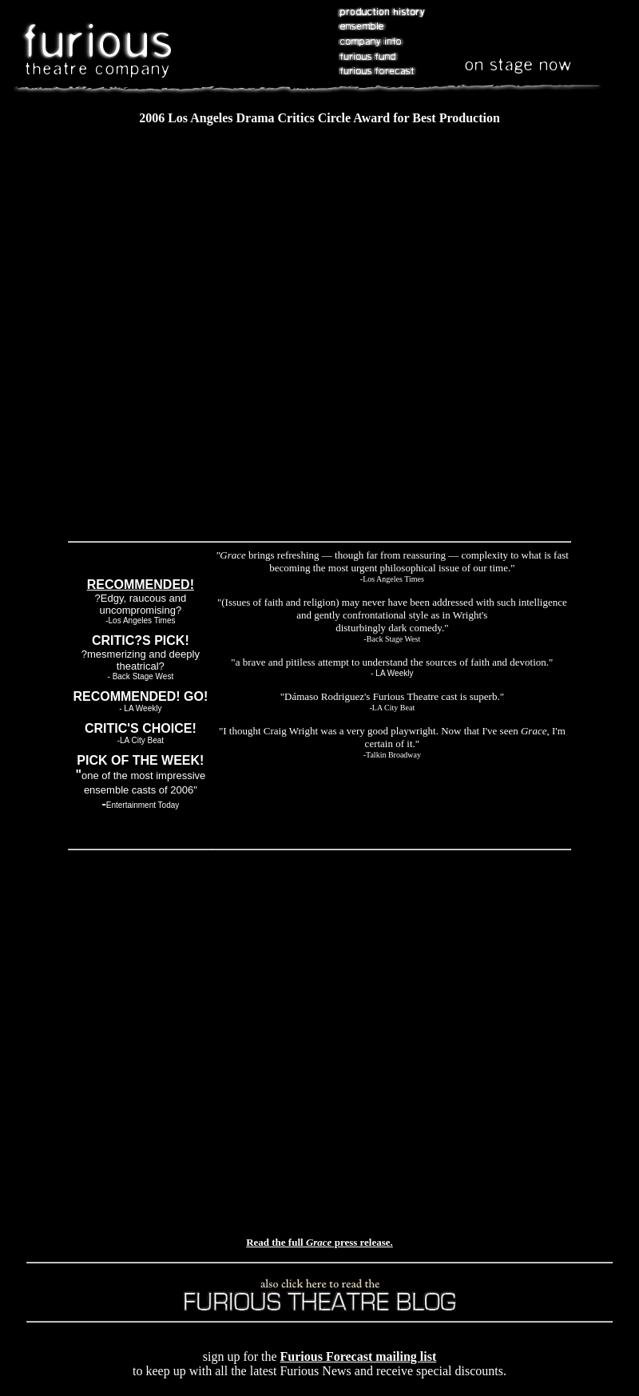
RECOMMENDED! (140, 584)
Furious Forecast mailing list (358, 1356)
